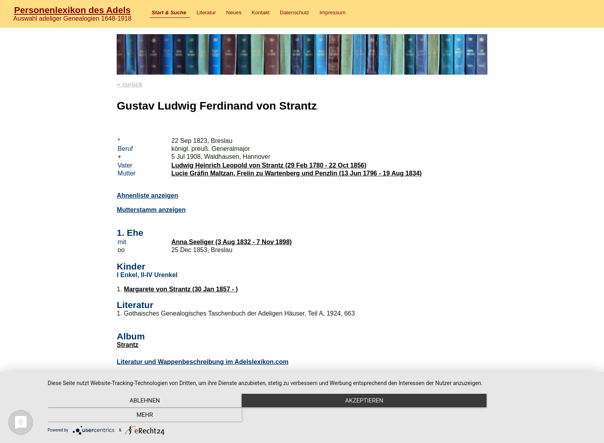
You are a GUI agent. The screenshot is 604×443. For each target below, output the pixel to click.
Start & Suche (169, 12)
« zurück (129, 84)
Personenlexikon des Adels (72, 10)
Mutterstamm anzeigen (151, 209)
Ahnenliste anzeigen (147, 195)
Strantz (127, 344)
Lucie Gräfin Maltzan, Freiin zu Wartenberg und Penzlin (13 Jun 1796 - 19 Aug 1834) (296, 173)
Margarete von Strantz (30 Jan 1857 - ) (181, 289)
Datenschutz (294, 12)
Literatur (206, 12)
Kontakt (260, 12)
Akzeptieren (322, 415)
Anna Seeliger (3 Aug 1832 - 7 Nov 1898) (231, 242)
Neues (234, 12)
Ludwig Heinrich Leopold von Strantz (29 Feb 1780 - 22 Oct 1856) (269, 165)
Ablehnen (130, 415)
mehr (514, 415)
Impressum (332, 12)
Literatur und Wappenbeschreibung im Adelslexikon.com (203, 361)
